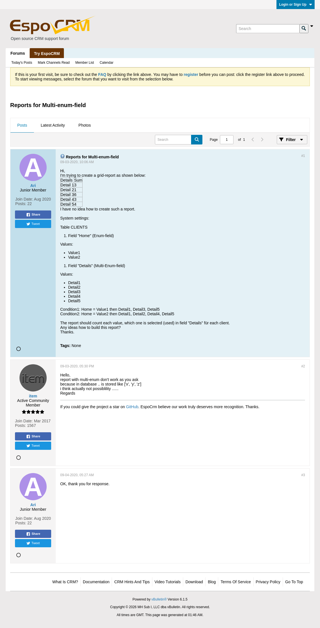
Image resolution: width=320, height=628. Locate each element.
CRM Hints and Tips (132, 582)
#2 (303, 366)
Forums (17, 53)
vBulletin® (159, 599)
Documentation (96, 582)
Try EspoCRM (47, 53)
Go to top (294, 582)
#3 (303, 475)
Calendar (106, 63)
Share (33, 214)
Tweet (33, 224)
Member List (84, 63)
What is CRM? (65, 582)
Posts (22, 125)
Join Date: (24, 199)
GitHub (132, 407)
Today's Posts (21, 63)
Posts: (20, 203)
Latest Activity (53, 125)
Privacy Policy (268, 582)
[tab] (22, 125)
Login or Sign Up (295, 5)
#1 (303, 156)
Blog (212, 582)
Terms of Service (235, 582)
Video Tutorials (168, 582)
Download (194, 582)
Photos (85, 125)
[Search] (267, 28)
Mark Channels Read (54, 63)
